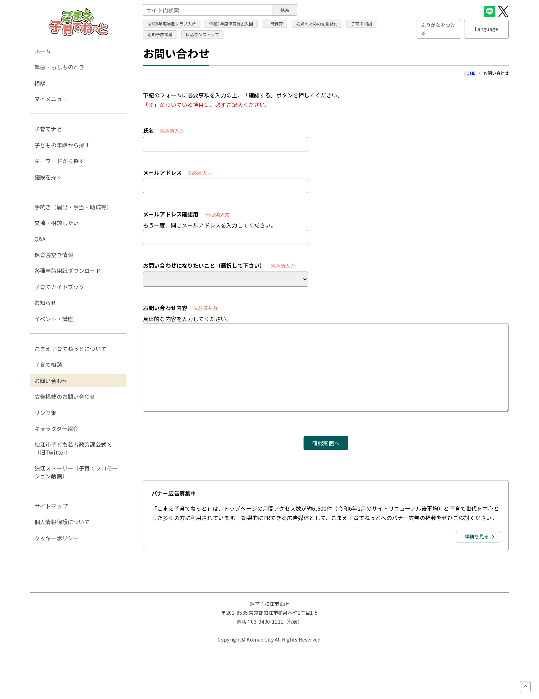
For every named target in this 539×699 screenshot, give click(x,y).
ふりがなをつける (438, 28)
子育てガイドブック (59, 287)
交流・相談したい (56, 223)
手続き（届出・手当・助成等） (73, 207)
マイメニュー (51, 99)
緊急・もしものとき (59, 67)
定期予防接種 (160, 34)
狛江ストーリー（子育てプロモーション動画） (76, 472)
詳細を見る (476, 536)
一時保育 (274, 24)
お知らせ (45, 302)
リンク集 (45, 413)
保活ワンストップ (202, 34)
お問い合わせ (51, 381)
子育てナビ (48, 129)
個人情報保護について (62, 522)
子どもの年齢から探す (62, 145)
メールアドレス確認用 (171, 214)
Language (486, 28)
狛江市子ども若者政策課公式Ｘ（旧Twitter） (73, 448)
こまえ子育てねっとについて (70, 349)
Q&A (39, 239)
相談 (39, 83)
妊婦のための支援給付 (317, 24)
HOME (469, 73)
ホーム (42, 51)
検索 (284, 9)
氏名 (148, 130)
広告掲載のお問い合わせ (65, 396)
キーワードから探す (59, 161)
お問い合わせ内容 (165, 308)
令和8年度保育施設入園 (231, 24)
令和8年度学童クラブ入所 (171, 24)
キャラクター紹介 (56, 428)
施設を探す (48, 177)
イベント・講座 (53, 319)
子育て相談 (361, 24)
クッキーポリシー (56, 538)
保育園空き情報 (53, 255)
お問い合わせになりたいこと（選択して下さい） (204, 265)
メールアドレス (162, 172)
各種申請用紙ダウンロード (67, 270)
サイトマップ (51, 506)
